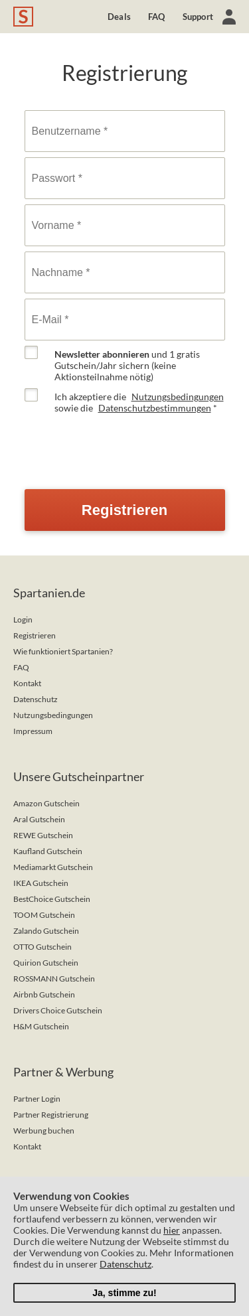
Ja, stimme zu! (124, 1292)
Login (23, 619)
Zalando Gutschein (46, 931)
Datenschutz (35, 699)
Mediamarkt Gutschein (53, 867)
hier (171, 1230)
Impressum (32, 731)
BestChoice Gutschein (51, 899)
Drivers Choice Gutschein (57, 1010)
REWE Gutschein (43, 835)
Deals (119, 16)
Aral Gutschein (39, 819)
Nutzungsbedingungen (177, 396)
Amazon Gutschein (46, 803)
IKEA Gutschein (40, 883)
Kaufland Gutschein (47, 851)
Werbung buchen (43, 1130)
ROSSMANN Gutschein (54, 979)
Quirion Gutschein (45, 963)
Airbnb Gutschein (44, 994)
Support (198, 16)
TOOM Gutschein (44, 915)
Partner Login (36, 1099)
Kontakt (27, 683)
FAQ (156, 16)
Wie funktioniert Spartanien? (63, 651)
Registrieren (34, 635)
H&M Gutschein (41, 1026)
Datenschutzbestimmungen (154, 407)
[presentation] (125, 445)
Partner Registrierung (50, 1115)
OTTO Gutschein (42, 947)
